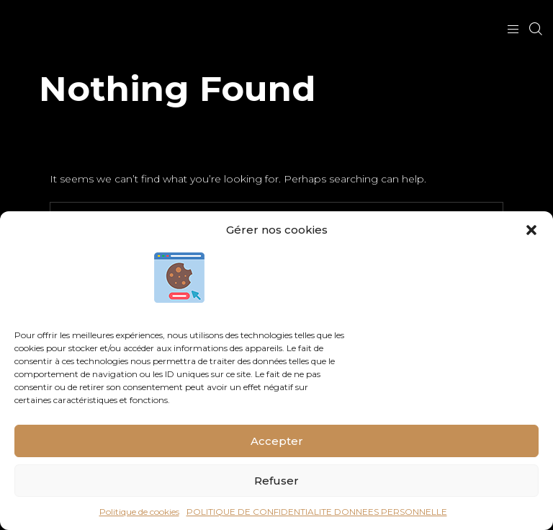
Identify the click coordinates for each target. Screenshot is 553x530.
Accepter (277, 441)
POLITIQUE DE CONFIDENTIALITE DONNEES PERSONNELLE (316, 511)
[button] (531, 230)
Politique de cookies (139, 511)
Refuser (276, 480)
